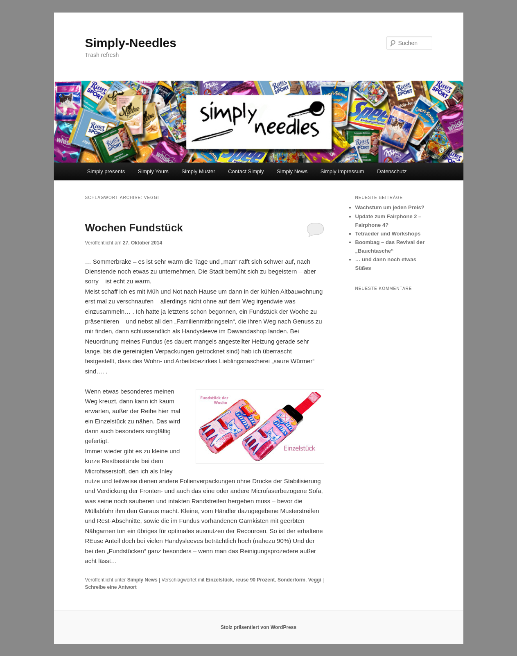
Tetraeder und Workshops (388, 234)
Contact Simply (246, 171)
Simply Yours (153, 171)
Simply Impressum (342, 171)
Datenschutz (391, 171)
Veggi (314, 580)
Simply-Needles (130, 43)
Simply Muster (198, 171)
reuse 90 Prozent (255, 580)
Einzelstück (219, 580)
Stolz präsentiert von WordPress (258, 627)
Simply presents (106, 171)
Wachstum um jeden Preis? (389, 207)
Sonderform (291, 580)
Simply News (292, 171)
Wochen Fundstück (134, 228)
